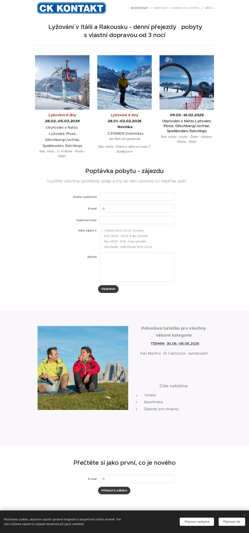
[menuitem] (141, 8)
